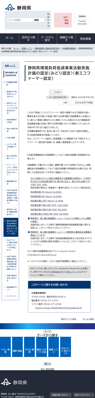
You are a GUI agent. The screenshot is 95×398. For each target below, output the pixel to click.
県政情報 (85, 38)
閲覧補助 (82, 16)
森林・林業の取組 (12, 130)
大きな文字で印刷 (84, 103)
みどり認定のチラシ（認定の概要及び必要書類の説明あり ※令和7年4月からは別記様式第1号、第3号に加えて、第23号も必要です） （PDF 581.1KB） (60, 181)
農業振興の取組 (12, 182)
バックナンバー (12, 296)
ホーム (9, 37)
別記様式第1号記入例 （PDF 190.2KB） (50, 205)
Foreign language (82, 22)
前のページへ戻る (68, 319)
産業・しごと (27, 48)
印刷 (65, 103)
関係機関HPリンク (12, 288)
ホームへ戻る (88, 319)
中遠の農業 (11, 138)
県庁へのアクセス (82, 354)
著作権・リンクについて (13, 370)
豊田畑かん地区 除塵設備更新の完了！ (12, 212)
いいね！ (58, 92)
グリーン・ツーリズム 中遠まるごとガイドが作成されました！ (12, 170)
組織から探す (66, 39)
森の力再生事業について (12, 157)
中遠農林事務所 (69, 48)
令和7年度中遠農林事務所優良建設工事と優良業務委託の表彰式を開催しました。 (12, 263)
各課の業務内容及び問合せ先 (12, 278)
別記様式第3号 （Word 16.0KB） (47, 196)
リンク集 (67, 373)
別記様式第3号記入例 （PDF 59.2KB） (49, 210)
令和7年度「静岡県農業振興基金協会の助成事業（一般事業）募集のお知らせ (12, 197)
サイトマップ (8, 376)
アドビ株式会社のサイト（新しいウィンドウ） (65, 272)
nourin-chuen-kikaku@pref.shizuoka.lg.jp (58, 308)
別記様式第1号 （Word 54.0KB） (47, 192)
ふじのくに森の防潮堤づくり (11, 146)
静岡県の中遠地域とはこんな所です (12, 94)
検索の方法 (48, 20)
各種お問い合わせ (60, 354)
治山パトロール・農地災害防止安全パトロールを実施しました (12, 245)
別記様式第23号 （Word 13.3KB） (48, 201)
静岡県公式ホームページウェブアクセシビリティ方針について (29, 373)
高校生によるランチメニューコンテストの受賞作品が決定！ (12, 108)
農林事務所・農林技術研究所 (47, 48)
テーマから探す (47, 39)
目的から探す (28, 39)
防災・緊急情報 (66, 20)
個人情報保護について (41, 370)
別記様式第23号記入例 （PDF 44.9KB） (50, 214)
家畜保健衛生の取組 (12, 121)
